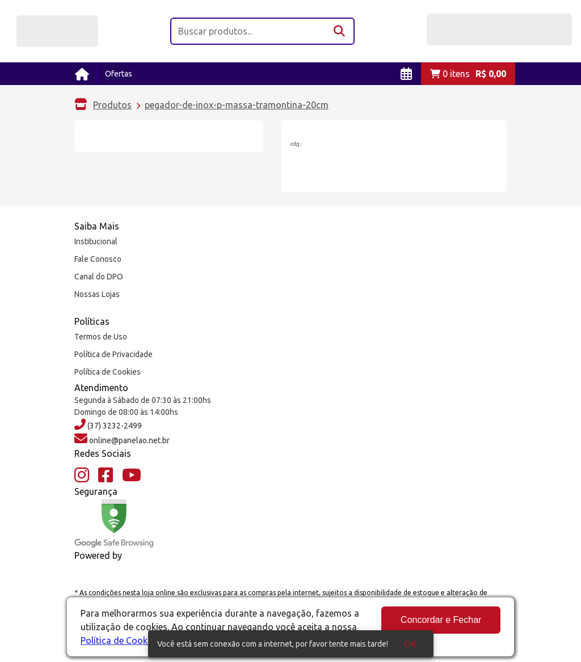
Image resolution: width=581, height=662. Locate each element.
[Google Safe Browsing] (114, 523)
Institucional (95, 241)
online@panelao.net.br (128, 440)
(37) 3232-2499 (114, 425)
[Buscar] (340, 31)
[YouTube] (131, 475)
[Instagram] (81, 475)
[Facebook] (105, 475)
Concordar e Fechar (441, 620)
